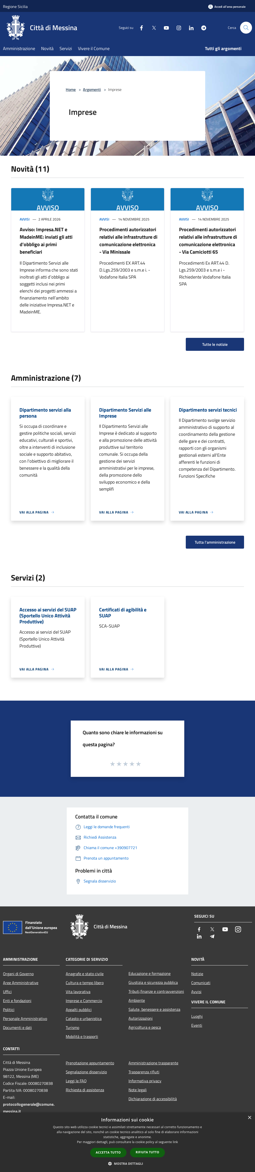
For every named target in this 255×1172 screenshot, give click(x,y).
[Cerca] (246, 28)
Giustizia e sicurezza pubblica (153, 982)
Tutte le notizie (215, 344)
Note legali (137, 1090)
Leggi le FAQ (76, 1081)
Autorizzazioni (140, 1018)
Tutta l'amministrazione (215, 542)
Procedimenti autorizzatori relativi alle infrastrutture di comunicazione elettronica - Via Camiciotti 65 (208, 240)
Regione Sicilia (15, 6)
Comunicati (200, 983)
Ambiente (136, 1000)
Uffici (7, 992)
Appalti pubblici (79, 1010)
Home (71, 89)
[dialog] (127, 1142)
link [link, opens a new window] (175, 1142)
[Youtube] (164, 27)
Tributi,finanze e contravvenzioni (156, 991)
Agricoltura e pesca (144, 1027)
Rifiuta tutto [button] (147, 1152)
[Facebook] (139, 27)
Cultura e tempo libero (85, 983)
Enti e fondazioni (17, 1001)
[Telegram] (202, 27)
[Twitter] (152, 27)
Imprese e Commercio (84, 1001)
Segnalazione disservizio (86, 1072)
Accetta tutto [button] (108, 1152)
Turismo (72, 1027)
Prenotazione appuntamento (90, 1063)
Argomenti (92, 89)
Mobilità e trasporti (82, 1036)
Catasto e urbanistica (84, 1019)
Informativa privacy (144, 1081)
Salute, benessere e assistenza (154, 1009)
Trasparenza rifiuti (143, 1072)
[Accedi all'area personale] (227, 6)
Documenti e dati (17, 1027)
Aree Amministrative (20, 983)
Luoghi (197, 1016)
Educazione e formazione (149, 973)
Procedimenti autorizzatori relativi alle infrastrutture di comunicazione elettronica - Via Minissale (128, 240)
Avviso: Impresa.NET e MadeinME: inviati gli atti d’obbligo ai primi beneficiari (46, 240)
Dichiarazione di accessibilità (152, 1099)
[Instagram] (177, 27)
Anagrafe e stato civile (85, 974)
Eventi (196, 1025)
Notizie (197, 974)
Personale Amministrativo (25, 1019)
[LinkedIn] (189, 27)
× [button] (249, 1118)
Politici (8, 1010)
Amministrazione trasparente (153, 1063)
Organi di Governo (18, 974)
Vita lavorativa (78, 992)
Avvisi (25, 219)
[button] (127, 1163)
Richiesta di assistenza (85, 1090)
